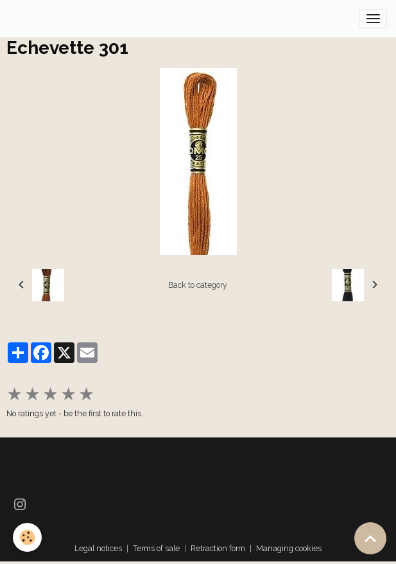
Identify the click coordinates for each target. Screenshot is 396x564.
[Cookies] (27, 537)
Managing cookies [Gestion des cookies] (289, 548)
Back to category (197, 285)
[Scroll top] (370, 538)
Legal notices (98, 548)
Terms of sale (156, 548)
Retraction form (218, 548)
